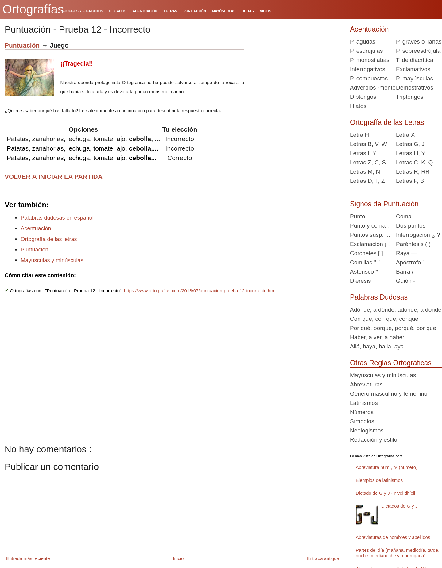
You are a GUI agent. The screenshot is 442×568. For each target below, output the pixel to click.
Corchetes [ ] (366, 253)
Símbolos (362, 421)
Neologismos (367, 430)
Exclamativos (413, 69)
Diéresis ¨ (362, 281)
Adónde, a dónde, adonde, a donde (395, 309)
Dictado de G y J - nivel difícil (385, 493)
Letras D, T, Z (367, 181)
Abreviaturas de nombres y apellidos (393, 537)
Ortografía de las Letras (387, 122)
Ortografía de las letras (49, 239)
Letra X (405, 135)
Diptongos (363, 97)
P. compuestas (369, 78)
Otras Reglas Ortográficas (391, 363)
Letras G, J (410, 144)
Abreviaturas (366, 384)
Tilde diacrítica (414, 60)
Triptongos (409, 97)
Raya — (406, 253)
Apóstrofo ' (410, 262)
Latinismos (364, 403)
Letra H (359, 135)
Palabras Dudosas (379, 297)
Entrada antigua (323, 558)
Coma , (405, 216)
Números (362, 412)
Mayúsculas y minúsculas (52, 260)
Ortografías (33, 9)
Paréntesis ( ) (413, 244)
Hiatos (358, 106)
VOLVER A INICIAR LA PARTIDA (54, 176)
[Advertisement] (295, 79)
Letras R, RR (413, 171)
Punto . (359, 216)
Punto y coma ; (369, 225)
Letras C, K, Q (414, 162)
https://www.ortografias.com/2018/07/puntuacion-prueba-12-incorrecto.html (200, 290)
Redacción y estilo (373, 439)
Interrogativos (367, 69)
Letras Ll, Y (410, 153)
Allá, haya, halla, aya (377, 346)
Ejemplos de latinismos (379, 480)
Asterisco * (364, 271)
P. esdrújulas (366, 51)
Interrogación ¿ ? (418, 235)
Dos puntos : (412, 225)
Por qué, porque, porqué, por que (393, 328)
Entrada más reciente (28, 558)
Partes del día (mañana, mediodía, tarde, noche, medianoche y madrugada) (398, 552)
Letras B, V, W (368, 144)
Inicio (178, 558)
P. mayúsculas (414, 78)
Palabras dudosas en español (57, 218)
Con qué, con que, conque (384, 319)
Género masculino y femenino (388, 393)
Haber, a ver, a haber (377, 337)
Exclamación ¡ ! (370, 244)
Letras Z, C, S (368, 162)
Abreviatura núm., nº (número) (386, 467)
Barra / (404, 271)
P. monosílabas (370, 60)
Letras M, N (365, 171)
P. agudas (362, 41)
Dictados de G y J (399, 506)
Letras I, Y (363, 153)
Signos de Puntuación (384, 204)
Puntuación (22, 45)
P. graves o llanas (419, 41)
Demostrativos (414, 87)
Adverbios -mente (373, 87)
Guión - (405, 281)
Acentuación (36, 228)
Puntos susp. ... (370, 235)
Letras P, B (410, 181)
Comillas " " (365, 262)
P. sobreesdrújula (418, 51)
